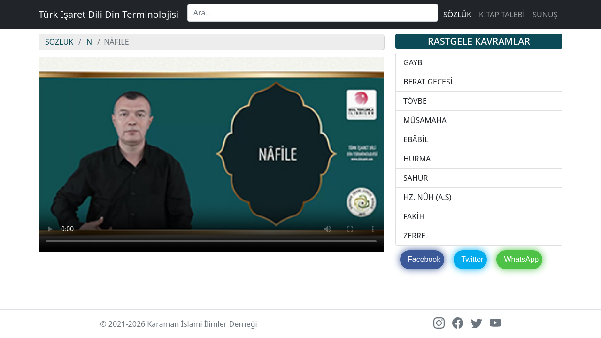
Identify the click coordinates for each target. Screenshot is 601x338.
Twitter (472, 259)
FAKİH (413, 216)
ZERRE (414, 235)
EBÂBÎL (416, 139)
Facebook (424, 259)
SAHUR (415, 178)
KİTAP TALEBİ (502, 14)
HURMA (417, 159)
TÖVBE (415, 101)
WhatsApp (521, 259)
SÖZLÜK (457, 14)
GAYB (412, 62)
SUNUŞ (544, 14)
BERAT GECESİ (428, 82)
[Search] (312, 13)
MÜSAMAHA (425, 120)
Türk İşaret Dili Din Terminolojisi (108, 14)
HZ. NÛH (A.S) (427, 197)
